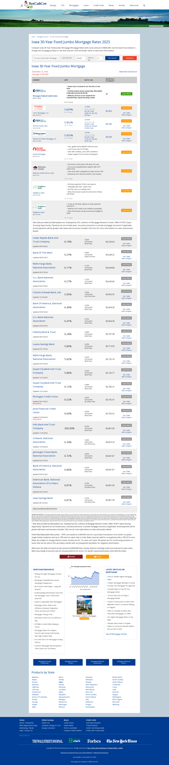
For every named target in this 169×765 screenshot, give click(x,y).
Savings (53, 5)
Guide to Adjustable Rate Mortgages (48, 602)
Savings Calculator (48, 728)
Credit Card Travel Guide (95, 730)
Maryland (62, 694)
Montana (89, 677)
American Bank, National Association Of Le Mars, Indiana (46, 483)
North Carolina (91, 694)
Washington (116, 697)
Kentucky (62, 687)
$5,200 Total (89, 137)
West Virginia (117, 699)
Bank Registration (26, 725)
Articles (122, 5)
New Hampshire (91, 685)
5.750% (87, 107)
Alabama (35, 677)
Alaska (34, 680)
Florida (34, 699)
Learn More (126, 94)
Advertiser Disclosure (128, 71)
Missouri (62, 707)
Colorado (35, 689)
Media (31, 728)
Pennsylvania (90, 707)
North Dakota (91, 697)
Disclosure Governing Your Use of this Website (76, 753)
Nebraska (89, 680)
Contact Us (28, 730)
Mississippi (63, 704)
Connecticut (36, 692)
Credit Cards (99, 5)
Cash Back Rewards (93, 723)
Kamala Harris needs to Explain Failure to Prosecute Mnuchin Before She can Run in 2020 (120, 626)
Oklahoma (89, 702)
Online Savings (48, 720)
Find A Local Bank (70, 728)
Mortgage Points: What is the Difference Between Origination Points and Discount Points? (46, 608)
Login (35, 725)
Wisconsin (116, 702)
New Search (112, 58)
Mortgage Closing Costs (44, 614)
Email (97, 557)
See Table (126, 113)
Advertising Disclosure (100, 753)
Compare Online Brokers (73, 730)
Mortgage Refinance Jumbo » (123, 662)
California (35, 687)
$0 (107, 93)
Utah (114, 689)
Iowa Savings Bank (43, 498)
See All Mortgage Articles (116, 634)
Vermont (115, 692)
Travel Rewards (91, 725)
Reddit (71, 557)
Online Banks (68, 725)
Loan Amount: (67, 58)
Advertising (23, 728)
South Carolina (117, 680)
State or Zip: (91, 59)
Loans (86, 5)
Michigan (62, 699)
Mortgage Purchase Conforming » (44, 662)
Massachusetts (64, 697)
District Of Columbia (39, 697)
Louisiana (62, 689)
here (94, 228)
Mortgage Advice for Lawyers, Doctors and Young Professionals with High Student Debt (47, 633)
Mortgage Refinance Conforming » (97, 662)
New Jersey (90, 687)
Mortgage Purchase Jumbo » (71, 662)
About (21, 723)
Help (21, 730)
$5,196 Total (89, 111)
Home (33, 37)
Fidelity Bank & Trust (44, 332)
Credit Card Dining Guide (95, 728)
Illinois (61, 677)
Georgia (35, 702)
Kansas (61, 685)
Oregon (88, 704)
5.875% (87, 120)
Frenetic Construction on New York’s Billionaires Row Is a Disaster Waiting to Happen (120, 604)
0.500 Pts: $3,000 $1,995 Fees (91, 127)
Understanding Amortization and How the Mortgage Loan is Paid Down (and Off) (49, 596)
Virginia (115, 694)
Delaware (35, 694)
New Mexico (90, 689)
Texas (114, 687)
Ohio (87, 699)
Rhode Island (117, 677)
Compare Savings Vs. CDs (51, 725)
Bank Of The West (42, 252)
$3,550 (109, 124)
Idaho (34, 707)
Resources (134, 5)
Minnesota (63, 702)
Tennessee (116, 685)
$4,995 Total (89, 124)
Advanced (129, 58)
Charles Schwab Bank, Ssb (47, 292)
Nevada (88, 682)
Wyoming (115, 704)
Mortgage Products (42, 37)
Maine (61, 692)
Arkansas (35, 685)
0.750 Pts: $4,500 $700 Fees (91, 140)
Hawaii (34, 704)
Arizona (34, 682)
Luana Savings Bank (43, 344)
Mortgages (74, 5)
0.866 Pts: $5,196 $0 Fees (91, 114)
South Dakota (117, 682)
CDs (62, 5)
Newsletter (29, 723)
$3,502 (109, 111)
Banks (111, 5)
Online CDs (46, 723)
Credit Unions (69, 723)
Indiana (61, 680)
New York (89, 692)
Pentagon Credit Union (45, 396)
